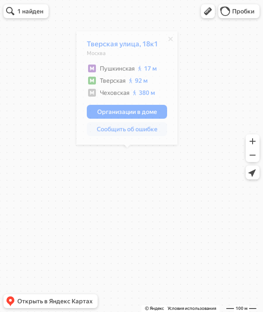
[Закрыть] (170, 41)
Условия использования (192, 308)
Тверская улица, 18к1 (122, 46)
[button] (208, 11)
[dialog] (127, 90)
